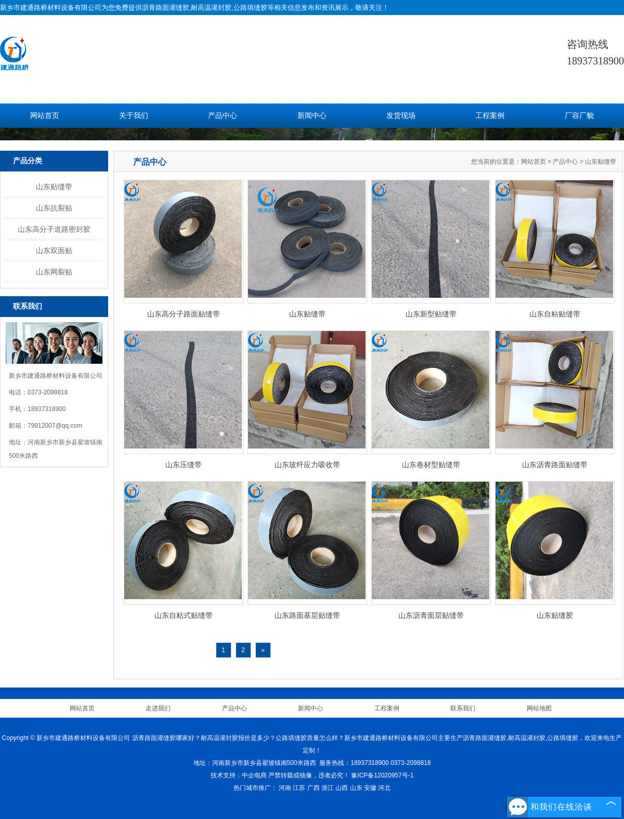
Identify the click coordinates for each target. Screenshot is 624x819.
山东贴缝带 (54, 186)
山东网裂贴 (54, 272)
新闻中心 (312, 116)
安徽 (370, 787)
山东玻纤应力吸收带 (307, 464)
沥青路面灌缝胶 (165, 7)
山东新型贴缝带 (431, 314)
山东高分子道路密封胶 (54, 229)
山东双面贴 (54, 250)
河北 (384, 787)
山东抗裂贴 (54, 208)
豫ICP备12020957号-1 (382, 775)
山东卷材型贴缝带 (431, 464)
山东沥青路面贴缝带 (555, 464)
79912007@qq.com (55, 425)
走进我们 (158, 708)
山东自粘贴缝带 (554, 314)
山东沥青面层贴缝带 (431, 615)
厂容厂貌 (579, 116)
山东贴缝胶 (555, 615)
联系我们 (462, 708)
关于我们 (133, 116)
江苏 (299, 787)
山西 (341, 787)
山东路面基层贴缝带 (307, 615)
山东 (356, 787)
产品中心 (222, 116)
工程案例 (489, 116)
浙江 (327, 787)
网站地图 (539, 708)
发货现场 (400, 116)
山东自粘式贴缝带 (183, 615)
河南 (285, 787)
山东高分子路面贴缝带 (183, 314)
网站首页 (44, 116)
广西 (313, 787)
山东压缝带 (183, 464)
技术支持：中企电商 (239, 775)
